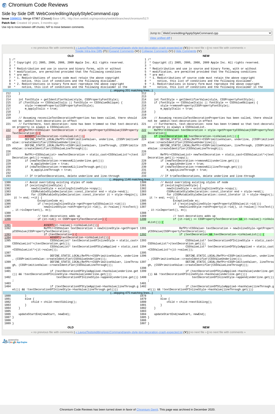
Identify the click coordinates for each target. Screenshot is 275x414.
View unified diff (160, 38)
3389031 (15, 18)
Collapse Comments (155, 51)
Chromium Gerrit (147, 409)
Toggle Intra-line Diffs (88, 51)
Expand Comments (121, 51)
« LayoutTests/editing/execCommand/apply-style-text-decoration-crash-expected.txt (129, 47)
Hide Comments (185, 51)
